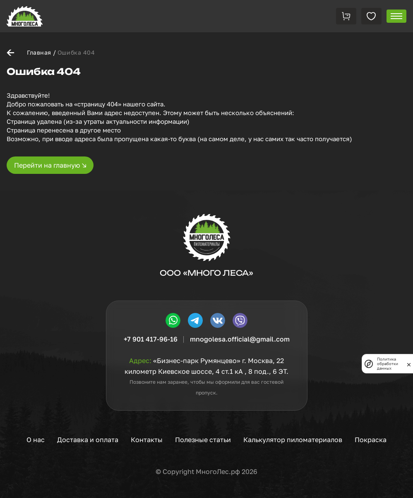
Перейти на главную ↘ (50, 165)
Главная (39, 52)
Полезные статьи (203, 439)
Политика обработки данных (387, 363)
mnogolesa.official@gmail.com (240, 339)
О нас (35, 439)
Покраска (371, 439)
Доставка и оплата (87, 439)
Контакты (147, 439)
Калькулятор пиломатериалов (292, 439)
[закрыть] (409, 364)
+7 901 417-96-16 (151, 339)
